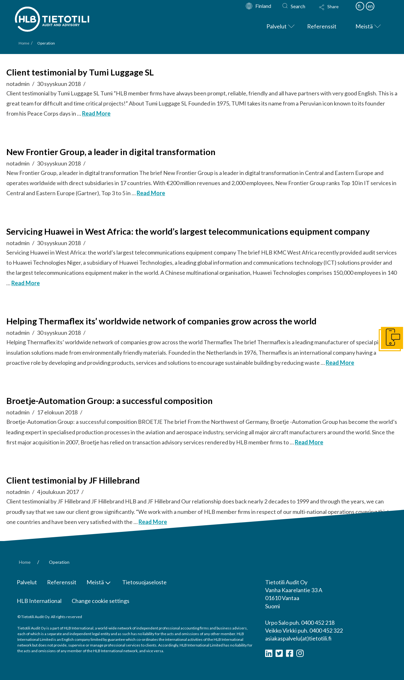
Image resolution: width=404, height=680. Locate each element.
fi (359, 6)
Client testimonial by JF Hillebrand (73, 480)
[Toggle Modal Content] (335, 11)
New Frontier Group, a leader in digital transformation (111, 152)
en (370, 6)
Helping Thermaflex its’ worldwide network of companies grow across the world (161, 321)
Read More (96, 113)
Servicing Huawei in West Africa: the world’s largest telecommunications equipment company (188, 231)
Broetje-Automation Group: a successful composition (109, 400)
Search (298, 6)
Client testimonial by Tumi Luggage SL (80, 72)
